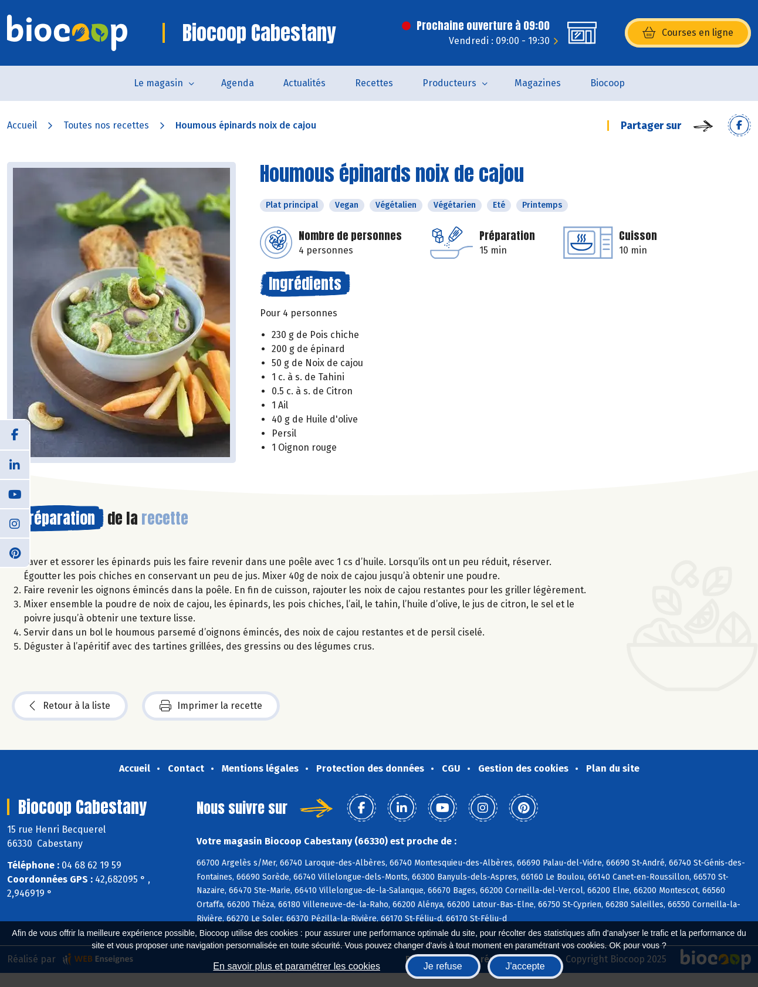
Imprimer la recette (211, 706)
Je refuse (443, 966)
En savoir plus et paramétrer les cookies (296, 966)
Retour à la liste (69, 706)
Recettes (374, 83)
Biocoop (607, 83)
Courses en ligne (687, 33)
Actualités (304, 83)
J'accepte (525, 966)
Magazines (538, 83)
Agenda (237, 83)
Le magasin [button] (158, 83)
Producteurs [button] (449, 83)
